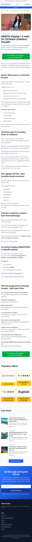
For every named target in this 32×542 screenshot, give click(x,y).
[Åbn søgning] (17, 4)
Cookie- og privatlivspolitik (7, 518)
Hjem (2, 10)
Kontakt (3, 529)
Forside (2, 522)
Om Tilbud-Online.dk (6, 527)
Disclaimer (3, 515)
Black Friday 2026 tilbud (6, 524)
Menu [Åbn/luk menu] (27, 4)
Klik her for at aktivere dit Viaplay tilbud (11, 273)
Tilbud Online (5, 4)
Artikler (6, 10)
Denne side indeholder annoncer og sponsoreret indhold (16, 1)
